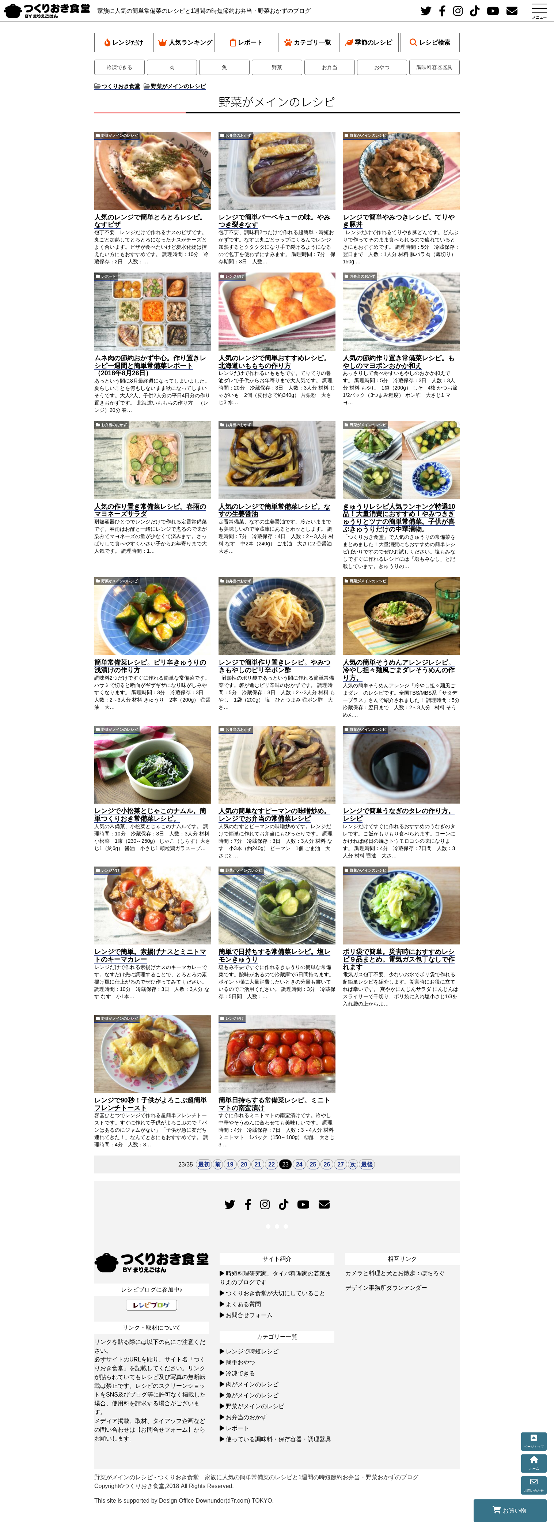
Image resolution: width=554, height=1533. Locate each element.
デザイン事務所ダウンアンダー (386, 1288)
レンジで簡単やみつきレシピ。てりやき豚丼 (399, 221)
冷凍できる (119, 67)
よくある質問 (243, 1304)
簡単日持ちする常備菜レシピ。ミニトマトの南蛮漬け (274, 1104)
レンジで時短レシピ (252, 1351)
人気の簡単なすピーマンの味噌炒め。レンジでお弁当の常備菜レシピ (274, 814)
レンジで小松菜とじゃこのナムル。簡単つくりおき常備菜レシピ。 (150, 814)
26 (327, 1164)
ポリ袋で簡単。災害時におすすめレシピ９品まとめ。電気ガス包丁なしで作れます (399, 959)
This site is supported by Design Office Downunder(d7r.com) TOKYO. (184, 1501)
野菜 (277, 67)
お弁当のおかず (238, 136)
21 (258, 1164)
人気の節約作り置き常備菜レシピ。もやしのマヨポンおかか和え (399, 361)
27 (340, 1164)
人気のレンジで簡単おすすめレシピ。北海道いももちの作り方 (274, 361)
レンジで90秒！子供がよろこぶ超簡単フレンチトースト (150, 1104)
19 (230, 1164)
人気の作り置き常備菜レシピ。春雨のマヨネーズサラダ (150, 510)
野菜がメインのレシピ (119, 136)
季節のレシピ (368, 42)
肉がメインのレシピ (252, 1384)
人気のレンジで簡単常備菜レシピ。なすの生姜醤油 (274, 510)
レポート (246, 42)
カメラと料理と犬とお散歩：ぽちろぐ (395, 1273)
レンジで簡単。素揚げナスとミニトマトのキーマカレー (150, 955)
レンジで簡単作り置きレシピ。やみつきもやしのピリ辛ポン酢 (274, 666)
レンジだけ (124, 42)
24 (299, 1164)
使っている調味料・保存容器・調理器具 (278, 1439)
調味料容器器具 (434, 67)
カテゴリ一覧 (307, 42)
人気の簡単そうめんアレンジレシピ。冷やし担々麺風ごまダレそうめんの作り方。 (399, 670)
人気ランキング (185, 42)
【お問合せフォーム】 (164, 1430)
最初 (204, 1164)
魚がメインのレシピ (252, 1395)
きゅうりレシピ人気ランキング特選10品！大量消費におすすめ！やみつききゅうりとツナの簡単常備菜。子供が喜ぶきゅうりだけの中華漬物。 (399, 518)
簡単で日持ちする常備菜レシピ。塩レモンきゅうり (274, 955)
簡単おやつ (240, 1362)
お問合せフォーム (249, 1315)
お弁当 (329, 67)
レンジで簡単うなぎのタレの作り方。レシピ (399, 814)
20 (244, 1164)
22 (271, 1164)
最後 (367, 1164)
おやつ (382, 67)
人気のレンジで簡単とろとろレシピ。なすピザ (150, 221)
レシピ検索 (430, 42)
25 (313, 1164)
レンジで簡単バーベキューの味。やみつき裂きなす (274, 221)
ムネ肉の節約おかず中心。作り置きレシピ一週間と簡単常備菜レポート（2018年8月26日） (150, 365)
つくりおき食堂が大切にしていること (275, 1293)
